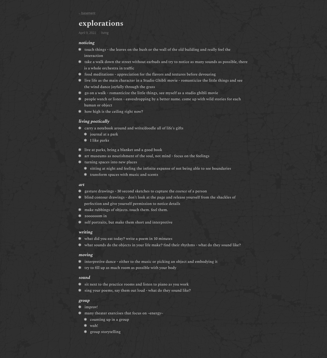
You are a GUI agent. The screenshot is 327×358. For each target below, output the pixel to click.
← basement (87, 13)
